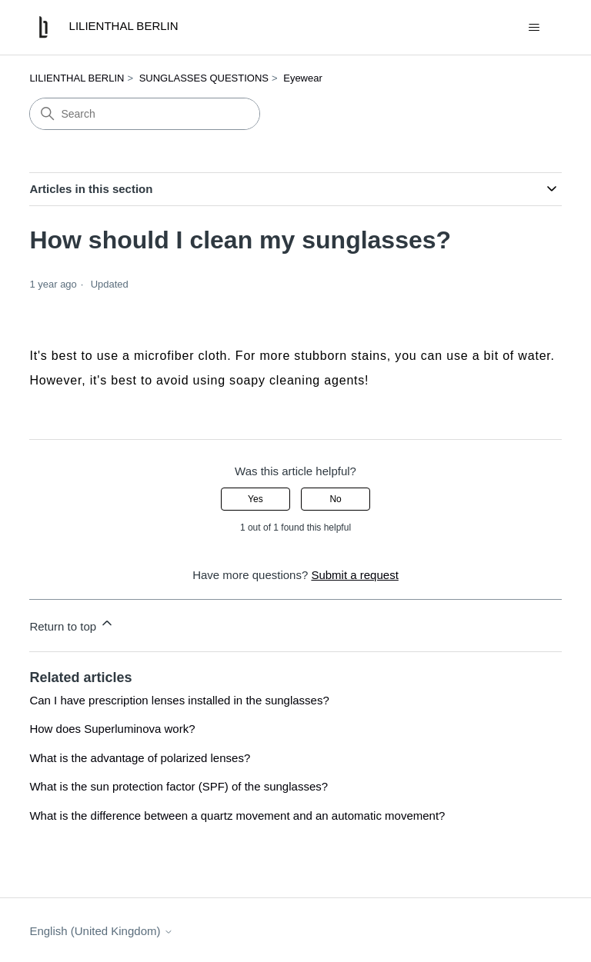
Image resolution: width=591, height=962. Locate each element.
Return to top (72, 624)
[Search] (144, 113)
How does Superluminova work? (112, 728)
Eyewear (302, 78)
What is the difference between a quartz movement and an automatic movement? (237, 815)
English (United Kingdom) (100, 930)
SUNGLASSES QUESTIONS (204, 78)
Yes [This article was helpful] (255, 499)
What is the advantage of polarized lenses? (139, 757)
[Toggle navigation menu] (534, 27)
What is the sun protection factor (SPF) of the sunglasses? (178, 786)
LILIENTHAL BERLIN (76, 78)
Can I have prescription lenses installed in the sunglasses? (179, 700)
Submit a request (354, 574)
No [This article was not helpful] (335, 499)
